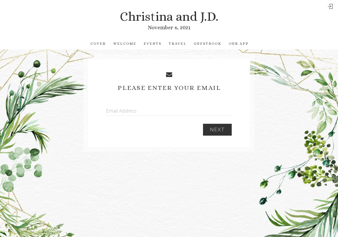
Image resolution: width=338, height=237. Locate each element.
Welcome (124, 43)
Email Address (121, 111)
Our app (239, 43)
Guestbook (207, 43)
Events (152, 43)
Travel (177, 43)
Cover (98, 43)
